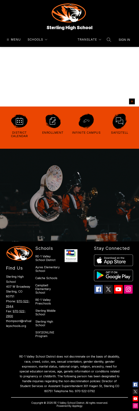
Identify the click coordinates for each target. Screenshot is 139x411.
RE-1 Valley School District (45, 258)
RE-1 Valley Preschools (43, 301)
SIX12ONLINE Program (44, 334)
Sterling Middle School (45, 312)
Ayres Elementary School (47, 269)
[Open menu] (13, 39)
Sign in (124, 39)
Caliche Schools (46, 278)
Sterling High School (44, 323)
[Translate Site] (89, 39)
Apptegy (77, 405)
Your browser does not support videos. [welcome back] (69, 77)
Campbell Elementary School (43, 288)
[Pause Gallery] (132, 101)
